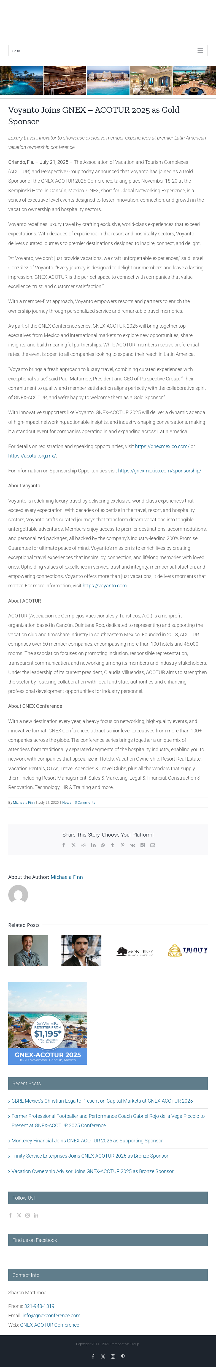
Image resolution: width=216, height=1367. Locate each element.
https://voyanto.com (105, 585)
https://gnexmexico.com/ (162, 446)
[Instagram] (27, 1215)
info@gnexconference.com (51, 1315)
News (66, 802)
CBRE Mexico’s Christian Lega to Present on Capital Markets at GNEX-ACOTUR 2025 (102, 1101)
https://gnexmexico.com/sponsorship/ (159, 471)
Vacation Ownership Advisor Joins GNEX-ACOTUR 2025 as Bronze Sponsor (93, 1171)
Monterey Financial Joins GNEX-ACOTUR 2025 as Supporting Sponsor (87, 1140)
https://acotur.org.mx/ (32, 456)
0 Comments (85, 802)
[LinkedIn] (36, 1215)
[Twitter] (19, 1215)
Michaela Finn (24, 802)
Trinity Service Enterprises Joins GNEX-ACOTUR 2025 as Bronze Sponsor (90, 1156)
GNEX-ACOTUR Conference (49, 1325)
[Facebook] (10, 1215)
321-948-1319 (39, 1306)
